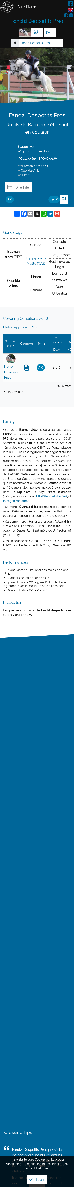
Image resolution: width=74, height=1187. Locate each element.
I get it (36, 1180)
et (19, 170)
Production (12, 602)
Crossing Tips (18, 1132)
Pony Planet (27, 6)
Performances (15, 562)
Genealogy (12, 232)
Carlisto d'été (58, 496)
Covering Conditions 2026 (25, 318)
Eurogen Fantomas (16, 501)
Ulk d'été (42, 496)
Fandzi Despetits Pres (37, 21)
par (19, 165)
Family (9, 421)
